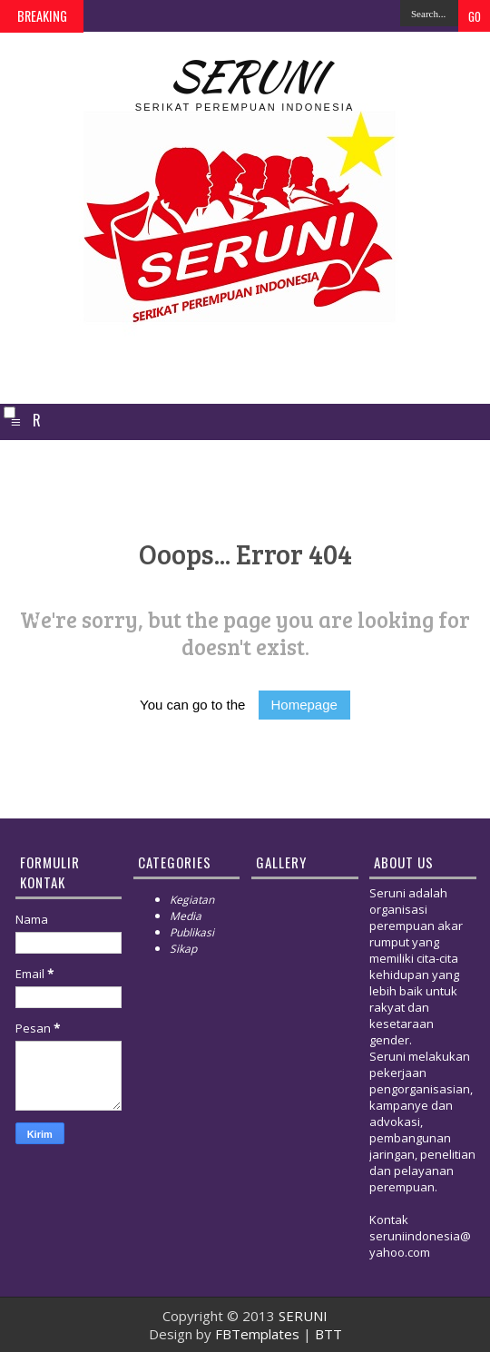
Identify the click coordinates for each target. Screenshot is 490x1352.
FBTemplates (257, 1334)
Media (185, 916)
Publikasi (192, 932)
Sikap (183, 948)
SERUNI (244, 75)
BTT (328, 1334)
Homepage (304, 704)
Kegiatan (192, 899)
